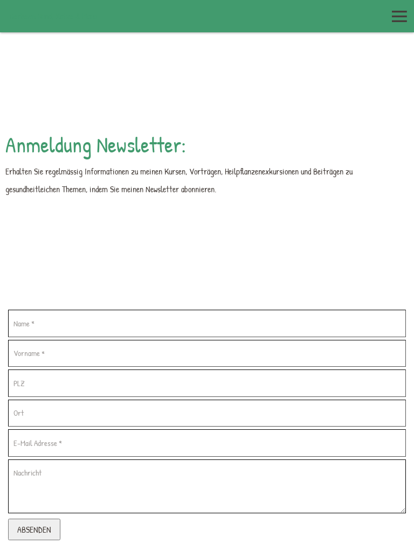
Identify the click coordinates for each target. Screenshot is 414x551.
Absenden (34, 529)
